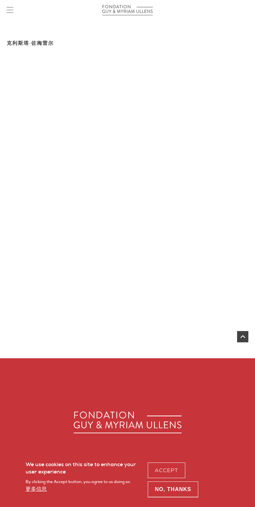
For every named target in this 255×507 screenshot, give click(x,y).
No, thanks (173, 491)
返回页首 (242, 336)
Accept (166, 471)
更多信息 (36, 490)
